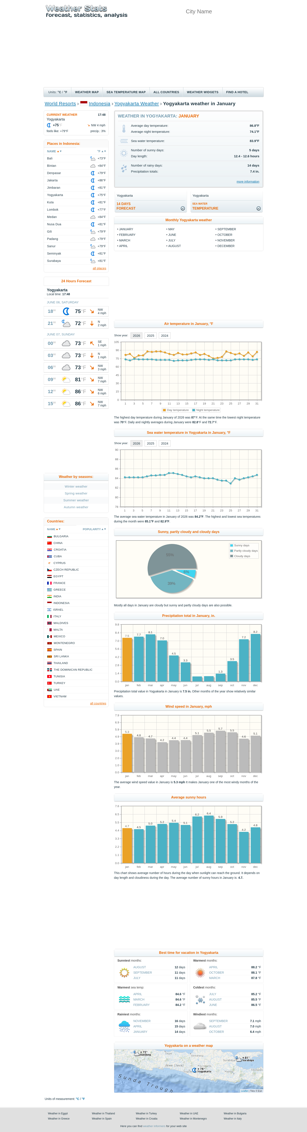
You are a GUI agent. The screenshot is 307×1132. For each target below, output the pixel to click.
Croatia (60, 549)
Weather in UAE (189, 1113)
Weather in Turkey (146, 1113)
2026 (136, 335)
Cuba (58, 556)
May (171, 229)
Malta (58, 629)
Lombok (53, 209)
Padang (52, 239)
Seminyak (54, 253)
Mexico (59, 636)
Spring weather (76, 493)
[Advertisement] (153, 55)
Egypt (59, 576)
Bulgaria (61, 536)
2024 (164, 335)
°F (65, 92)
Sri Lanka (61, 656)
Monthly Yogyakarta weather (188, 220)
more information (248, 181)
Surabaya (54, 261)
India (57, 596)
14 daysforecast (126, 206)
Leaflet (244, 1091)
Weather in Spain (102, 1118)
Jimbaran (53, 187)
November (226, 240)
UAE (57, 689)
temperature (205, 206)
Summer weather (76, 500)
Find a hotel (237, 92)
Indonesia (99, 103)
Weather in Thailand (103, 1113)
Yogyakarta (55, 195)
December (225, 246)
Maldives (61, 623)
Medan (52, 217)
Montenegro (64, 643)
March (124, 240)
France (59, 583)
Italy (57, 616)
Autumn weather (76, 507)
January (126, 229)
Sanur (51, 246)
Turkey (59, 683)
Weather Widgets (202, 92)
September (226, 229)
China (58, 543)
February (127, 234)
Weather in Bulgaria (235, 1113)
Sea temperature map (126, 92)
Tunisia (59, 676)
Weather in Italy (233, 1118)
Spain (58, 649)
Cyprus (60, 563)
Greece (60, 589)
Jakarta (52, 180)
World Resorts (60, 103)
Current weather (62, 114)
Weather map (87, 92)
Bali (50, 158)
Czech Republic (66, 569)
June (172, 234)
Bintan (51, 165)
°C (59, 92)
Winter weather (76, 486)
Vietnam (60, 696)
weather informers (154, 1126)
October (224, 234)
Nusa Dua (54, 224)
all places (99, 268)
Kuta (50, 202)
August (174, 246)
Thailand (61, 663)
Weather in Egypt (58, 1113)
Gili (49, 231)
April (123, 246)
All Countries (166, 92)
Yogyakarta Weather (136, 103)
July (171, 240)
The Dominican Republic (73, 669)
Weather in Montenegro (193, 1118)
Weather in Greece (59, 1118)
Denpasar (54, 173)
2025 (150, 335)
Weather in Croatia (146, 1118)
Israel (58, 609)
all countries (98, 703)
